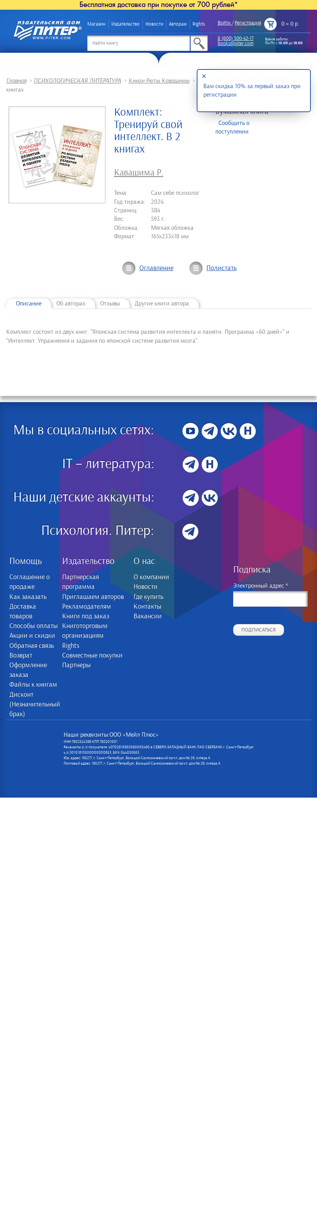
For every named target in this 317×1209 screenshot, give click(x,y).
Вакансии (147, 616)
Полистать (221, 268)
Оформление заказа (28, 670)
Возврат (20, 655)
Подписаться (258, 630)
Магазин (96, 24)
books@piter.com (235, 43)
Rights (198, 24)
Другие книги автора (162, 303)
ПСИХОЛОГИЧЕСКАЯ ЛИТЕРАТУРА (77, 80)
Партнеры (76, 665)
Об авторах (70, 303)
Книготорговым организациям (84, 631)
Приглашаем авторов (93, 597)
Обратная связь (31, 646)
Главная (16, 80)
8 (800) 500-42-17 (235, 38)
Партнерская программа (80, 582)
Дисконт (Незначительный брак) (34, 704)
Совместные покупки (92, 655)
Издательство (125, 24)
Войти (224, 23)
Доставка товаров (22, 611)
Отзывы (110, 303)
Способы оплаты (33, 626)
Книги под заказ (85, 616)
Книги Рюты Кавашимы (158, 80)
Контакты (147, 607)
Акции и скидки (32, 636)
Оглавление (156, 268)
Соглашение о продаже (29, 582)
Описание (29, 303)
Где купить (148, 597)
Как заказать (28, 597)
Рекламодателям (86, 607)
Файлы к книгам (33, 685)
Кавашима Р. (138, 172)
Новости (154, 24)
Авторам (178, 24)
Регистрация (248, 23)
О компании (151, 577)
